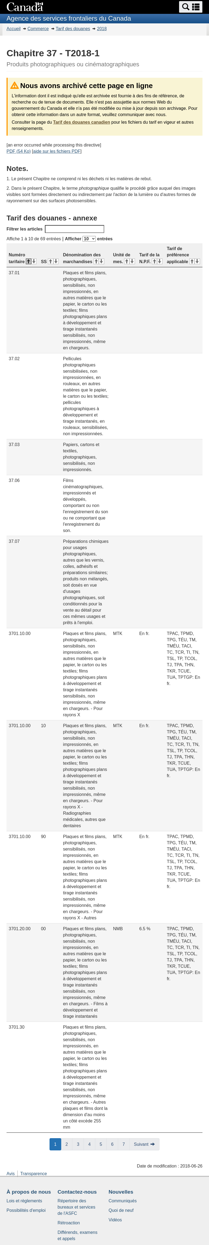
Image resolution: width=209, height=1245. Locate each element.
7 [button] (126, 1144)
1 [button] (57, 1144)
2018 (102, 28)
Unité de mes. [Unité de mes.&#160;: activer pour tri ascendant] (124, 258)
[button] (190, 7)
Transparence (33, 1173)
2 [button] (69, 1144)
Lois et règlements (24, 1201)
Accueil (14, 28)
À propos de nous (29, 1192)
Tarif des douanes (73, 28)
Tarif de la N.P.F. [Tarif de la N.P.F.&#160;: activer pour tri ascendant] (150, 258)
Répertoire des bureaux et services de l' (77, 1207)
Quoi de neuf (121, 1210)
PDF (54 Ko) (19, 151)
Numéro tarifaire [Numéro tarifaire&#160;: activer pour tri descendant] (22, 258)
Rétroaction (69, 1223)
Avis (11, 1173)
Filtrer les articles (55, 229)
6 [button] (114, 1144)
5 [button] (103, 1144)
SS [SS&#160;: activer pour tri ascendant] (50, 261)
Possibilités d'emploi (26, 1210)
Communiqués (123, 1201)
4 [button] (91, 1144)
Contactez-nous (77, 1192)
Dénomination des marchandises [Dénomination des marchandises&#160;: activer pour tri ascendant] (83, 258)
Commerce (38, 28)
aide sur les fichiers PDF (56, 151)
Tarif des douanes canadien (81, 122)
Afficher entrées (88, 239)
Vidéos (115, 1220)
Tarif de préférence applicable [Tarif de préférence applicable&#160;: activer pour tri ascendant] (183, 255)
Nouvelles (121, 1192)
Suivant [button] (141, 1144)
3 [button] (80, 1144)
